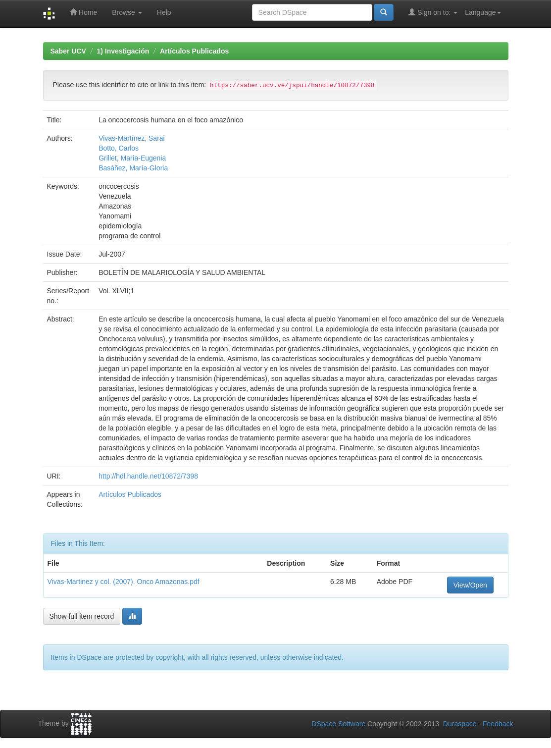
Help (164, 12)
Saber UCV (68, 51)
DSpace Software (338, 724)
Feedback (498, 724)
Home (83, 12)
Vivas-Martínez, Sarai (132, 138)
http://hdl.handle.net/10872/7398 (148, 476)
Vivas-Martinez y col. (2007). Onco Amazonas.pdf (124, 582)
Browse (127, 12)
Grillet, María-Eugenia (132, 158)
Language (483, 12)
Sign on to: (432, 12)
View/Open (470, 585)
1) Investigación (123, 51)
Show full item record (82, 616)
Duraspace (460, 724)
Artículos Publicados (194, 51)
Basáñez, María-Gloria (133, 168)
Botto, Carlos (119, 148)
